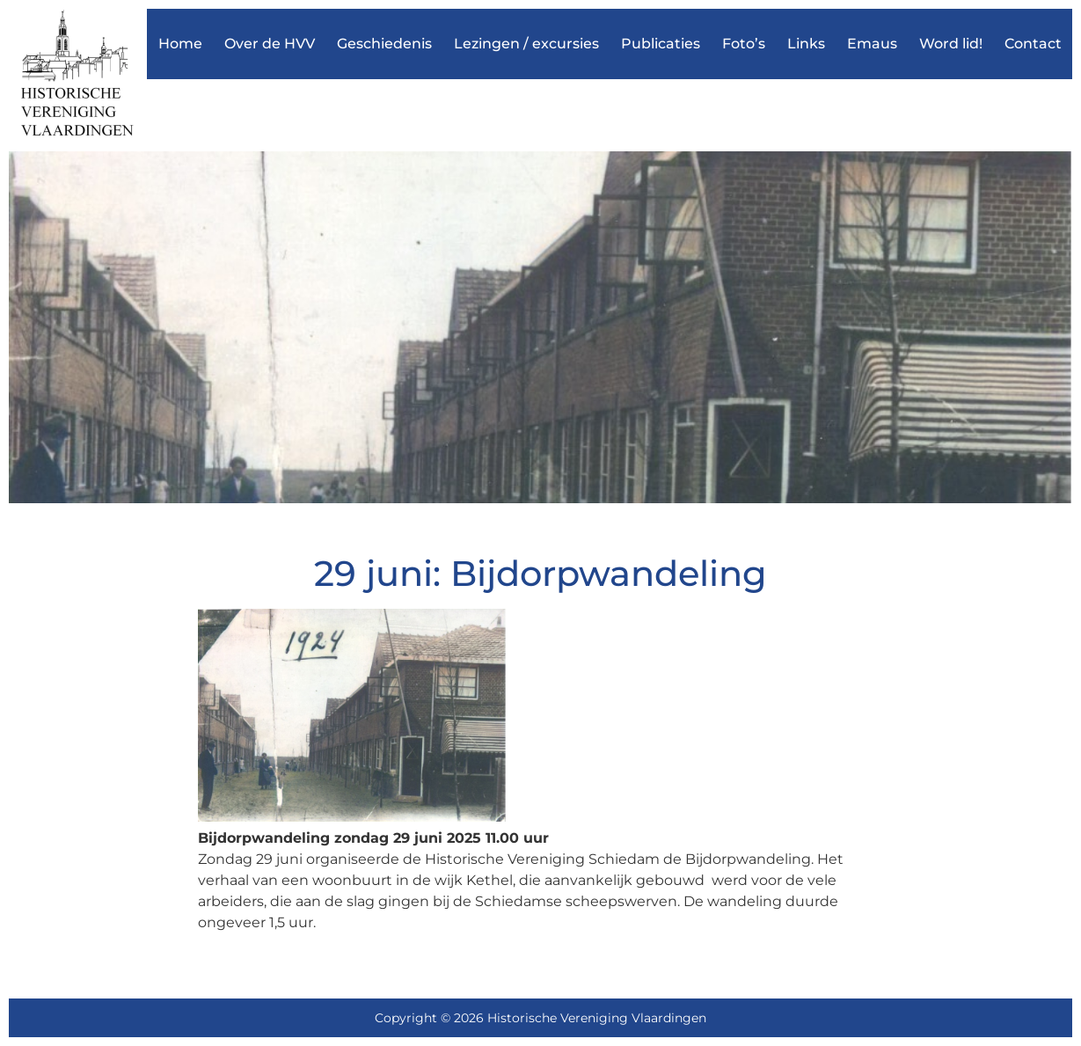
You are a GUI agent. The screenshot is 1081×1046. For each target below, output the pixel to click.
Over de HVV (269, 43)
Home (180, 43)
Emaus (872, 43)
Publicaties (660, 43)
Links (806, 43)
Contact (1033, 43)
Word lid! (950, 43)
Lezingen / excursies (526, 43)
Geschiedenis (384, 43)
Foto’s (743, 43)
